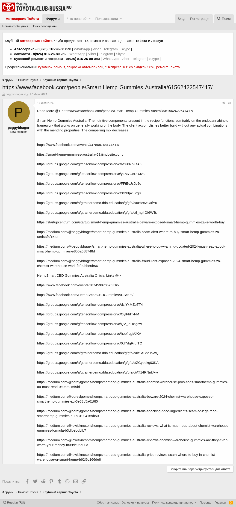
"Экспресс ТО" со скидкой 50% (129, 67)
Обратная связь (108, 502)
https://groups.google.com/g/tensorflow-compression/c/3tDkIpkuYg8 (89, 193)
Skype (126, 49)
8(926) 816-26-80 (51, 49)
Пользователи (106, 19)
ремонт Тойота (168, 67)
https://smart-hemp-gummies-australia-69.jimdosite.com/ (80, 154)
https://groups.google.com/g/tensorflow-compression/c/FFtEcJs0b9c (89, 183)
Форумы (53, 19)
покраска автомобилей (85, 67)
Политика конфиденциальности (174, 502)
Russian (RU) (14, 502)
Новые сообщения (15, 26)
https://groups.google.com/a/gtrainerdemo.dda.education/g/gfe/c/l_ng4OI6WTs (97, 212)
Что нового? (77, 19)
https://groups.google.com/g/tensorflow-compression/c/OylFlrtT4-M (88, 314)
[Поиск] (224, 18)
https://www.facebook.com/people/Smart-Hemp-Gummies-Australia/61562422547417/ (127, 111)
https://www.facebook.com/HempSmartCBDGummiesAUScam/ (85, 295)
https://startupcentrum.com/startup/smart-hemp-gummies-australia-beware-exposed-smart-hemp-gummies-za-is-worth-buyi (131, 222)
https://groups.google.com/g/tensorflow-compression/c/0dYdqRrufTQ (89, 343)
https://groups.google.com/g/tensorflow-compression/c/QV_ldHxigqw (89, 324)
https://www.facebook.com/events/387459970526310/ (78, 285)
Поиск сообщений (44, 26)
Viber (97, 49)
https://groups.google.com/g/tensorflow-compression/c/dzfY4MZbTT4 (90, 304)
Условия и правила (135, 502)
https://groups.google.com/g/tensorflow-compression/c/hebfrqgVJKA (89, 333)
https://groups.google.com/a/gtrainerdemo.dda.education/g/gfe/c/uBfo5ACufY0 (97, 203)
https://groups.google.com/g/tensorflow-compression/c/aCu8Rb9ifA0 (89, 164)
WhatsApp (82, 49)
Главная (220, 502)
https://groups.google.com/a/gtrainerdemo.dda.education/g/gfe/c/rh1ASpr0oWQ (98, 353)
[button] (89, 18)
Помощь (205, 502)
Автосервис (24, 49)
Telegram (111, 49)
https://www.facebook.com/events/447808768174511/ (78, 145)
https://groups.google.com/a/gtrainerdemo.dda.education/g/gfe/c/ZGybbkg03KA (98, 363)
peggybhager (14, 94)
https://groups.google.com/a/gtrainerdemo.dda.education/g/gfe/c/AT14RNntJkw (97, 372)
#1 (229, 103)
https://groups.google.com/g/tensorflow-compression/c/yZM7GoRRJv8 (91, 174)
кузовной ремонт (51, 67)
